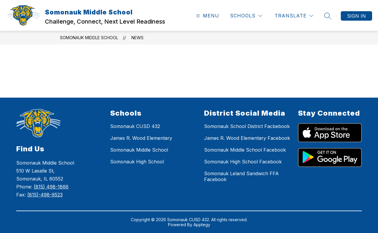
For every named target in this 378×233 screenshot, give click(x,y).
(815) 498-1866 (51, 187)
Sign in (356, 16)
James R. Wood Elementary (141, 138)
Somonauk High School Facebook (243, 162)
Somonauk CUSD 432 (135, 126)
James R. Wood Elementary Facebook (247, 138)
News (137, 37)
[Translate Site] (294, 15)
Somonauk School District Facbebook (247, 126)
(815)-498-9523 (45, 195)
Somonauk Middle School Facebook (245, 150)
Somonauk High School (137, 162)
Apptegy (201, 224)
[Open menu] (207, 15)
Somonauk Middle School (89, 37)
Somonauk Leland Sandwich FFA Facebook (241, 176)
